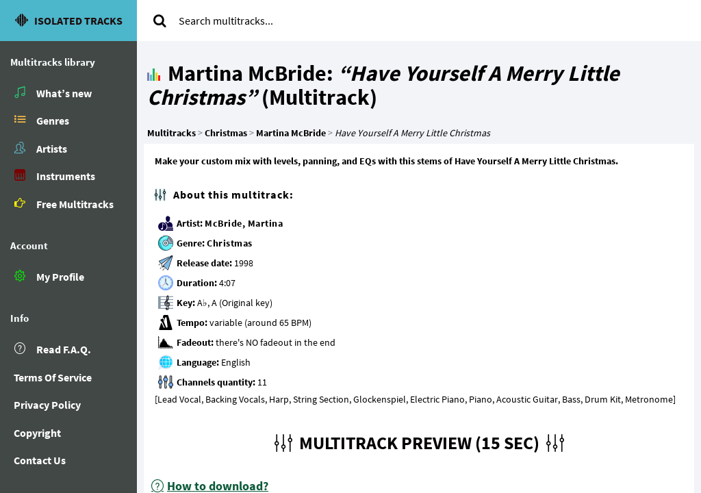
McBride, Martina (244, 223)
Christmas (230, 243)
